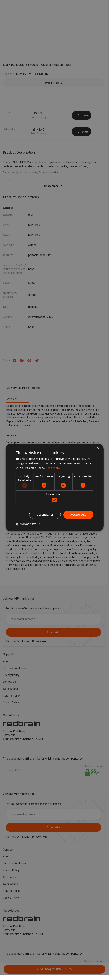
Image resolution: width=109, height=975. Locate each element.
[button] (28, 524)
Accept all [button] (78, 514)
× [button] (97, 448)
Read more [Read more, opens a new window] (53, 468)
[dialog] (54, 488)
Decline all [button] (44, 514)
